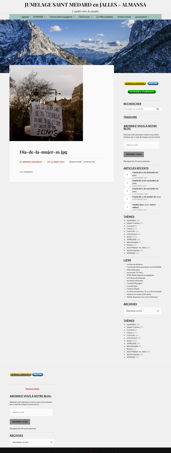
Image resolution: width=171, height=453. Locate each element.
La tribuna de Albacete (136, 278)
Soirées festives (133, 250)
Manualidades (132, 242)
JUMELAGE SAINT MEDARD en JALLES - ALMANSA (85, 4)
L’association (141, 16)
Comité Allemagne (134, 283)
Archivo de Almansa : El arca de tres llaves (144, 291)
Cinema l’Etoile (133, 289)
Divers (129, 237)
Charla (129, 228)
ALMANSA (38, 16)
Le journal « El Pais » (135, 272)
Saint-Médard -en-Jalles (136, 247)
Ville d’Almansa (133, 270)
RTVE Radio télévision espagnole (140, 275)
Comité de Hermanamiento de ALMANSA (144, 267)
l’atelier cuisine (124, 16)
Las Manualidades (104, 16)
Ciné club (131, 231)
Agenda (25, 16)
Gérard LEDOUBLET (32, 162)
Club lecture (84, 16)
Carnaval (130, 226)
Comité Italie (132, 286)
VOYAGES (131, 253)
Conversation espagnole (61, 16)
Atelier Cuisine (133, 223)
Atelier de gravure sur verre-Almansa (142, 297)
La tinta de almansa (135, 264)
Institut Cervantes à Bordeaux (139, 294)
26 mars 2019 (58, 162)
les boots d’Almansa (135, 280)
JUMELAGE (131, 239)
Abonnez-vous (133, 154)
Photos (130, 245)
